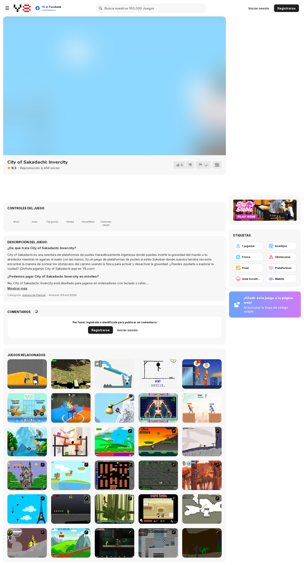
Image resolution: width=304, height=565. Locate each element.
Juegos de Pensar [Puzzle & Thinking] (34, 295)
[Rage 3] (27, 543)
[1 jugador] (248, 246)
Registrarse (286, 8)
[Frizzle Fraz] (71, 543)
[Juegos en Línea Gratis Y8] (22, 8)
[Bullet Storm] (27, 441)
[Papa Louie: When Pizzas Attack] (158, 509)
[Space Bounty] (158, 475)
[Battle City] (114, 475)
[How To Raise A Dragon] (202, 543)
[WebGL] (281, 279)
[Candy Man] (114, 441)
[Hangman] (158, 374)
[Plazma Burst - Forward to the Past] (158, 543)
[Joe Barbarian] (158, 441)
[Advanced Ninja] (202, 509)
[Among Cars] (27, 408)
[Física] (248, 257)
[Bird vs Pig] (71, 441)
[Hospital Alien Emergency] (158, 408)
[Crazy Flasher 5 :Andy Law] (114, 543)
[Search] (100, 8)
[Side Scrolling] (248, 279)
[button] (17, 288)
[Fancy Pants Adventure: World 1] (202, 441)
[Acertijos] (281, 246)
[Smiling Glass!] (114, 374)
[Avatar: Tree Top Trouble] (202, 475)
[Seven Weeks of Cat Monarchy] (27, 374)
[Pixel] (248, 268)
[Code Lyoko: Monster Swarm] (114, 509)
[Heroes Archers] (202, 408)
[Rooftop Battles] (202, 374)
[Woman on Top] (27, 509)
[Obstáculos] (281, 257)
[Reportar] (203, 165)
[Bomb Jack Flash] (27, 475)
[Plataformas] (281, 268)
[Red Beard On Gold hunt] (71, 475)
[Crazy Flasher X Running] (71, 509)
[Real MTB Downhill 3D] (71, 374)
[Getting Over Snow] (114, 408)
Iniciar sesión (258, 8)
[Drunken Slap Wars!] (71, 408)
